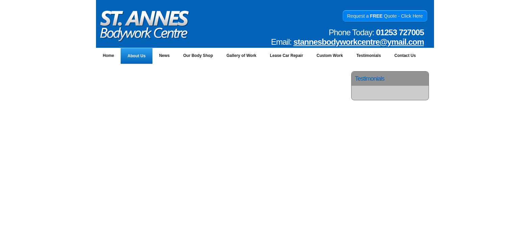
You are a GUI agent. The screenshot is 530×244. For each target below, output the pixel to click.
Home (108, 55)
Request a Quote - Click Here (385, 16)
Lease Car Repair (286, 55)
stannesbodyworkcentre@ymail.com (358, 41)
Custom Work (330, 55)
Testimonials (368, 55)
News (164, 55)
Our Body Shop (198, 55)
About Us (136, 56)
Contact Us (405, 55)
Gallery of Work (241, 55)
